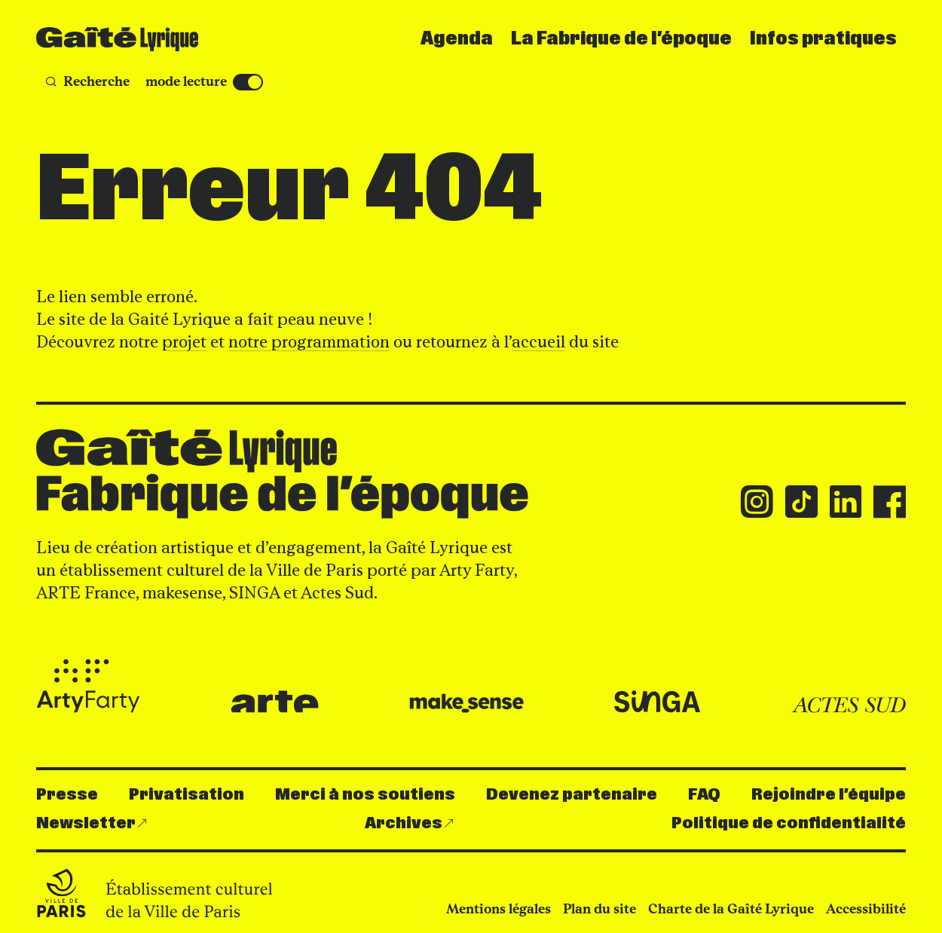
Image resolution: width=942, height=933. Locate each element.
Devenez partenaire (571, 795)
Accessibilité (866, 909)
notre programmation (309, 342)
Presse (67, 795)
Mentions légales (498, 909)
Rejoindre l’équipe (828, 795)
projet (184, 342)
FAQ (704, 795)
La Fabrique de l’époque (621, 39)
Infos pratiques (823, 39)
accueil (538, 342)
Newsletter (86, 823)
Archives (403, 823)
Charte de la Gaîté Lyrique (731, 909)
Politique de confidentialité (788, 823)
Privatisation (186, 795)
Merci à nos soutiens (365, 795)
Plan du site (599, 909)
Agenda (457, 39)
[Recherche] (87, 81)
